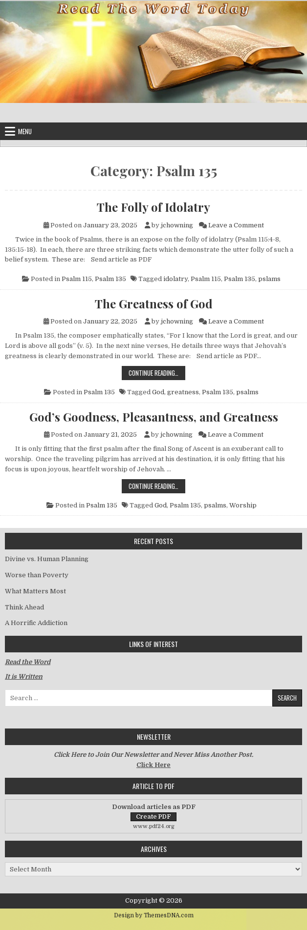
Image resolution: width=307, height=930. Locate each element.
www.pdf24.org (154, 826)
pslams (269, 279)
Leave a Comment (236, 225)
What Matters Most (35, 591)
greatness (183, 392)
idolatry (175, 279)
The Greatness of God (154, 303)
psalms (247, 392)
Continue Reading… (157, 372)
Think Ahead (24, 607)
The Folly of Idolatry (153, 207)
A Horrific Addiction (36, 623)
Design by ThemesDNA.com (154, 915)
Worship (243, 505)
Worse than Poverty (36, 575)
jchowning (177, 225)
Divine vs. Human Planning (46, 559)
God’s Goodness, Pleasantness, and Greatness (153, 416)
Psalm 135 (110, 279)
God (158, 392)
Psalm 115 (77, 279)
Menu (25, 131)
